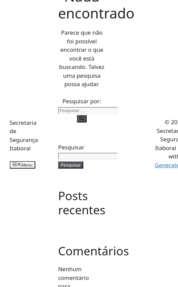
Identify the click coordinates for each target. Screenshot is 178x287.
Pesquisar (71, 147)
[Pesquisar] (82, 118)
